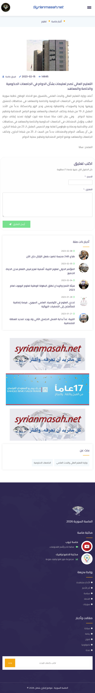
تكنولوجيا (86, 645)
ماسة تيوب (71, 542)
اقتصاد (87, 599)
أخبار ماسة (56, 21)
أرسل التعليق (16, 224)
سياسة (87, 593)
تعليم (44, 21)
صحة (88, 650)
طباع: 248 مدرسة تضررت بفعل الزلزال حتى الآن (50, 256)
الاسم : (88, 176)
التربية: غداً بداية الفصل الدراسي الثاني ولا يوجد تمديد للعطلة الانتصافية (42, 321)
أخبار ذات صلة (81, 241)
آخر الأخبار (86, 588)
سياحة (87, 628)
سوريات (86, 604)
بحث (10, 663)
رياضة (87, 634)
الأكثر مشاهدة (83, 582)
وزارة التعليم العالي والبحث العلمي (71, 463)
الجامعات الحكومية (42, 463)
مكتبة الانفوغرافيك (67, 554)
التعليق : (87, 189)
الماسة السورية (60, 688)
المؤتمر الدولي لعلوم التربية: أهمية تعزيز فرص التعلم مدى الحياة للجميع (40, 271)
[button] (88, 7)
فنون (87, 639)
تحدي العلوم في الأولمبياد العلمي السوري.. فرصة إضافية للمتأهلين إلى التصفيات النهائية (44, 304)
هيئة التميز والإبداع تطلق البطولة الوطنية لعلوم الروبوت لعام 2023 (42, 287)
